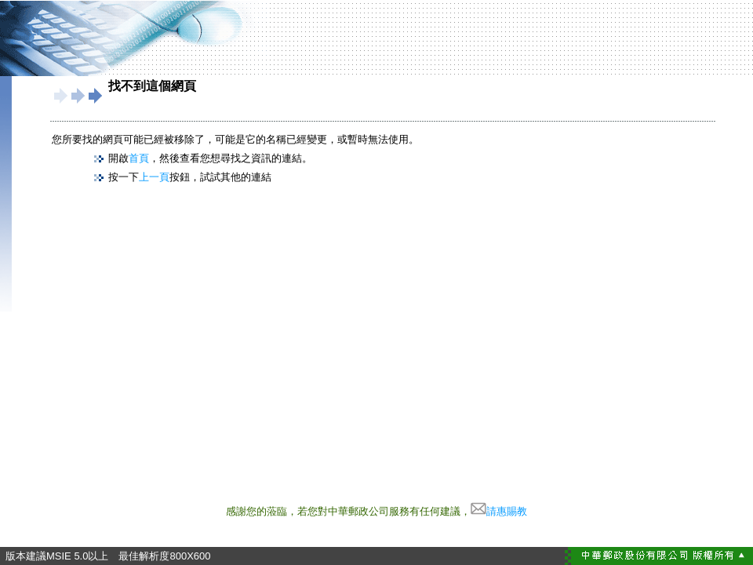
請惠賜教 (499, 511)
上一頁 (154, 177)
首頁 (139, 158)
